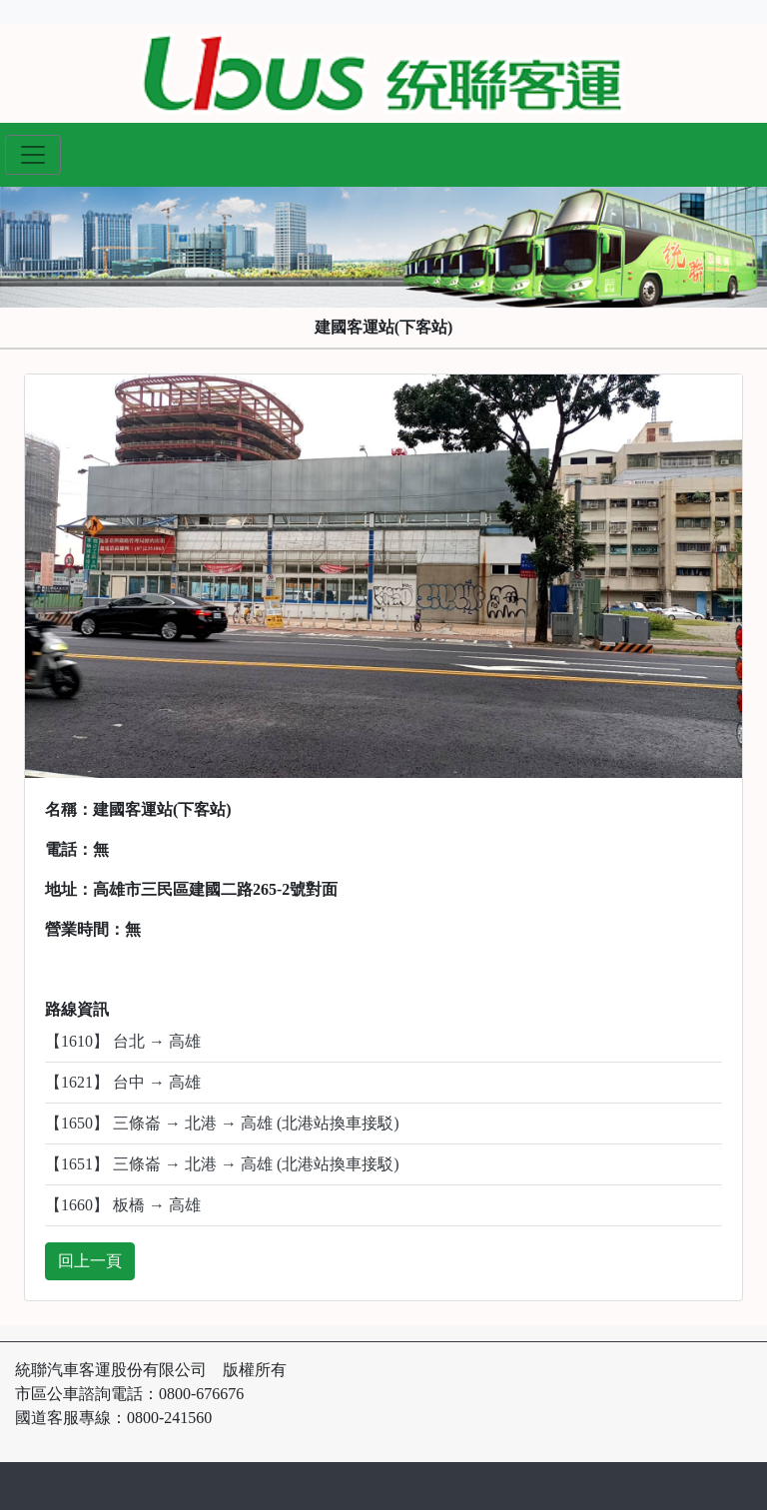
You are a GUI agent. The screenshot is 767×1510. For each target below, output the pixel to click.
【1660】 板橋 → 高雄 (123, 1204)
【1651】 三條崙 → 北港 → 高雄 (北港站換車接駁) (222, 1163)
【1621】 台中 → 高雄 (123, 1082)
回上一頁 (90, 1260)
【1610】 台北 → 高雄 (123, 1041)
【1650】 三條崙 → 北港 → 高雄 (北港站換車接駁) (222, 1123)
